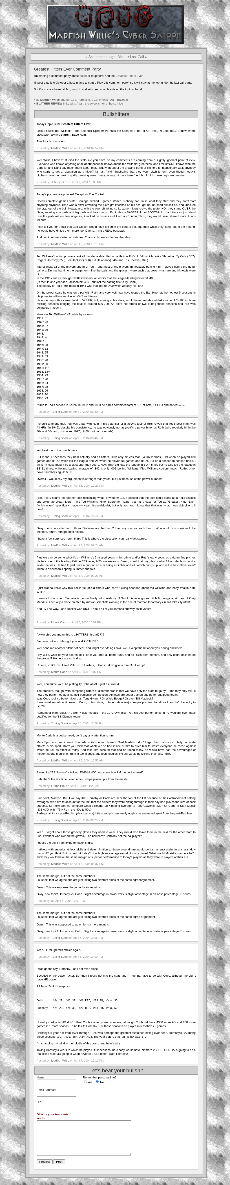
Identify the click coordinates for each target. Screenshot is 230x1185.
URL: (40, 1102)
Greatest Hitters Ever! (129, 75)
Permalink (84, 99)
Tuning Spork (60, 411)
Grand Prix (58, 786)
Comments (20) (104, 99)
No (102, 1082)
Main (122, 57)
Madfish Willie (60, 148)
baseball (85, 75)
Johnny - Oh (59, 182)
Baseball (122, 99)
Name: (41, 1077)
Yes (90, 1082)
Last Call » (138, 57)
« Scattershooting (99, 57)
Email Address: (46, 1090)
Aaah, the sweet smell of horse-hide (100, 103)
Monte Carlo (59, 622)
